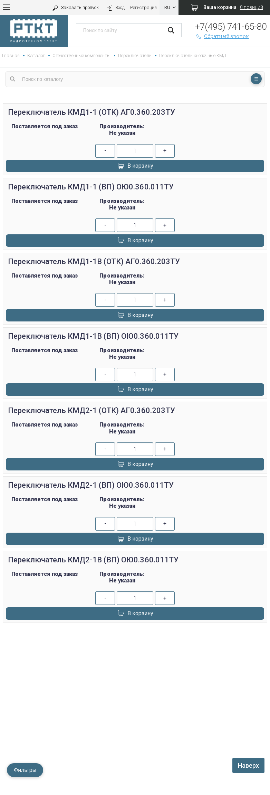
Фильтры (25, 770)
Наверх (248, 765)
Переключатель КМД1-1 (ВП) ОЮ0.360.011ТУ (91, 187)
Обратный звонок (222, 36)
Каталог (36, 55)
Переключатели (135, 55)
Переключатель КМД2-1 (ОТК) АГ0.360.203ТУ (91, 410)
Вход (115, 7)
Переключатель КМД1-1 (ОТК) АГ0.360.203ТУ (91, 112)
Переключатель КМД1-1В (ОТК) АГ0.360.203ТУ (94, 261)
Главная (11, 55)
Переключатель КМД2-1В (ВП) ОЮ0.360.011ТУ (93, 559)
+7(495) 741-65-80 (231, 26)
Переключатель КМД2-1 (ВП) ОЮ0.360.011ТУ (91, 485)
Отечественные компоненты (81, 55)
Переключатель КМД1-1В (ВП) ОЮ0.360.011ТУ (93, 336)
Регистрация (143, 7)
